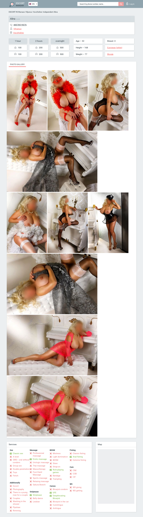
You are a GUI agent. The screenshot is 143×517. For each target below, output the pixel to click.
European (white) (114, 47)
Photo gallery (17, 64)
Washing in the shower (19, 502)
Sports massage (40, 478)
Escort (16, 486)
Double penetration (21, 469)
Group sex (17, 466)
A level (16, 457)
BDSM (55, 460)
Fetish (15, 476)
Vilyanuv (28, 12)
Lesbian (36, 501)
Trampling (57, 479)
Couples (16, 498)
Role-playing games (58, 471)
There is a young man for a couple (20, 493)
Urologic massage (41, 462)
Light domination (60, 457)
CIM (74, 470)
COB (75, 474)
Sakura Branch (39, 485)
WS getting (77, 490)
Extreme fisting (79, 460)
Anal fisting (78, 457)
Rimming (17, 510)
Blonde (110, 54)
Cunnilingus (58, 505)
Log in (130, 3)
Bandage (56, 476)
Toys (15, 472)
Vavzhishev (37, 12)
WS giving (77, 487)
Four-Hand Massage (37, 473)
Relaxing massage (41, 481)
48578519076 (20, 25)
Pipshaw (16, 507)
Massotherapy (39, 469)
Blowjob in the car (61, 501)
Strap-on (56, 466)
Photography (18, 489)
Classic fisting (79, 453)
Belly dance (38, 498)
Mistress (57, 453)
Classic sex (18, 453)
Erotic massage (40, 459)
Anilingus (57, 508)
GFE (54, 492)
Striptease (37, 495)
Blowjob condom (60, 489)
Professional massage (38, 454)
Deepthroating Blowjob (59, 497)
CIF (74, 477)
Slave (55, 463)
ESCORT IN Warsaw (17, 12)
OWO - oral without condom (21, 461)
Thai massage (39, 466)
